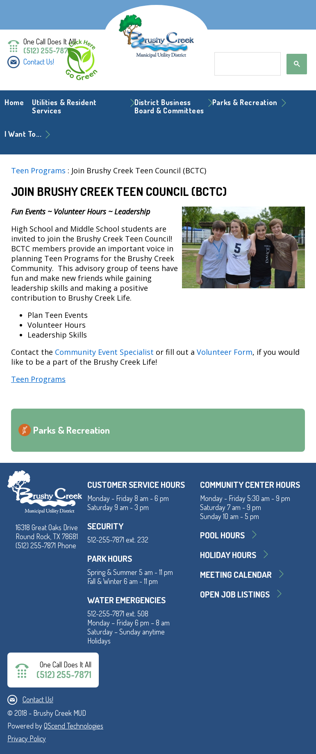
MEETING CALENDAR (236, 574)
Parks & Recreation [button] (244, 102)
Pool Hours (222, 534)
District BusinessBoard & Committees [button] (169, 106)
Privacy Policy (26, 738)
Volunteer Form (224, 352)
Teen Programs (38, 170)
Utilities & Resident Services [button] (64, 106)
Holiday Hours (228, 554)
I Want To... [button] (23, 133)
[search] (246, 64)
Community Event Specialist (103, 352)
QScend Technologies (73, 725)
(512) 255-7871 (46, 50)
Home (14, 102)
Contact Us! (38, 61)
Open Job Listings (235, 594)
